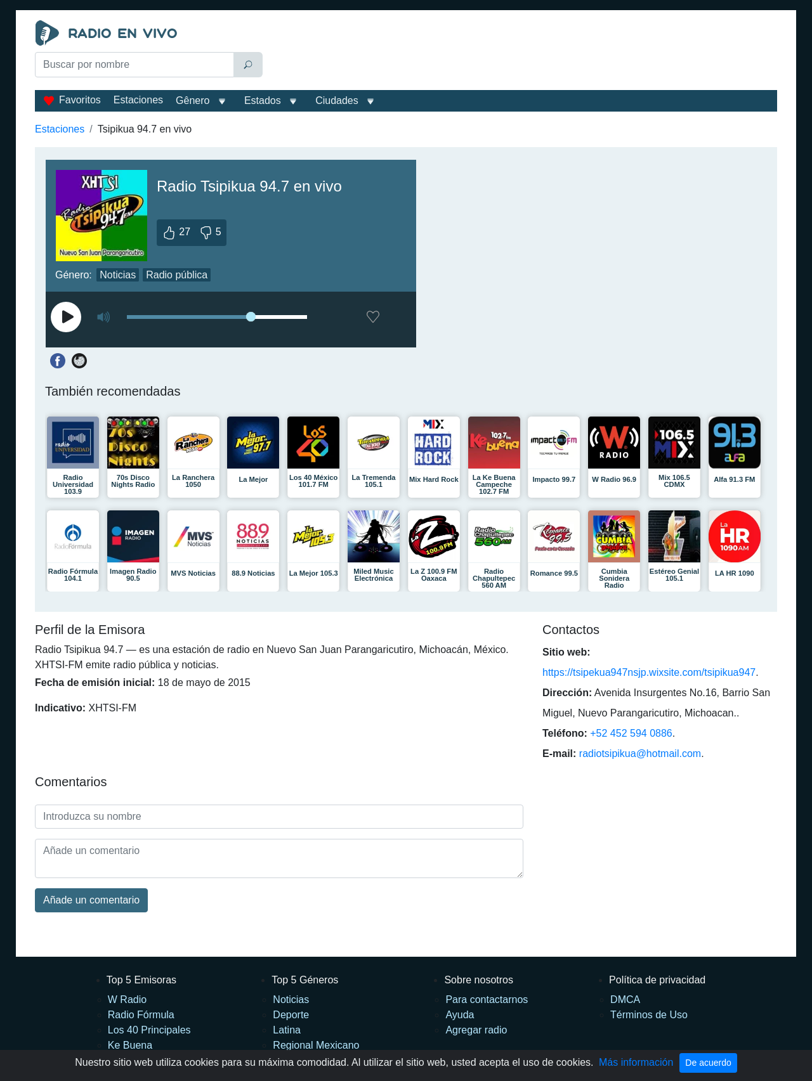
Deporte (291, 1014)
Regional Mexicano (316, 1045)
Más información (636, 1062)
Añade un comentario (91, 900)
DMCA (625, 999)
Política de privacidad (657, 979)
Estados (262, 100)
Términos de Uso (649, 1014)
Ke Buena (130, 1045)
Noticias (118, 274)
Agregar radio (476, 1030)
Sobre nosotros (478, 979)
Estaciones (138, 99)
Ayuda (459, 1014)
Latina (287, 1030)
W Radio (127, 999)
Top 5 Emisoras (141, 979)
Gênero (192, 100)
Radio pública (176, 274)
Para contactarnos (486, 999)
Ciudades (336, 100)
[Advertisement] (522, 52)
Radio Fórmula (141, 1014)
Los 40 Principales (149, 1030)
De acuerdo (708, 1063)
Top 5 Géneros (305, 979)
